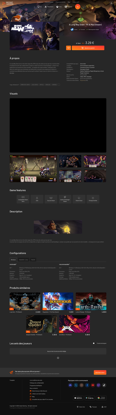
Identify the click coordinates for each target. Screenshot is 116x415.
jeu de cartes (35, 84)
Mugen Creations (84, 73)
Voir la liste (83, 63)
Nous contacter (34, 388)
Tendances (40, 2)
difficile (42, 84)
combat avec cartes (25, 84)
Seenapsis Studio (84, 69)
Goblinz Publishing (85, 71)
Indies (81, 76)
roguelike (48, 84)
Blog (69, 2)
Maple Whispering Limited (97, 71)
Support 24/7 (75, 2)
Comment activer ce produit (87, 67)
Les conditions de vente (36, 380)
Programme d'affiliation (36, 385)
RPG (85, 76)
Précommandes (49, 2)
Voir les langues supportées (87, 65)
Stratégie (89, 76)
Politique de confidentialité (37, 383)
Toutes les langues (99, 343)
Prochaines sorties (60, 2)
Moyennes (83, 80)
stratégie (54, 84)
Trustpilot (12, 380)
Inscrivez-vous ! (100, 372)
